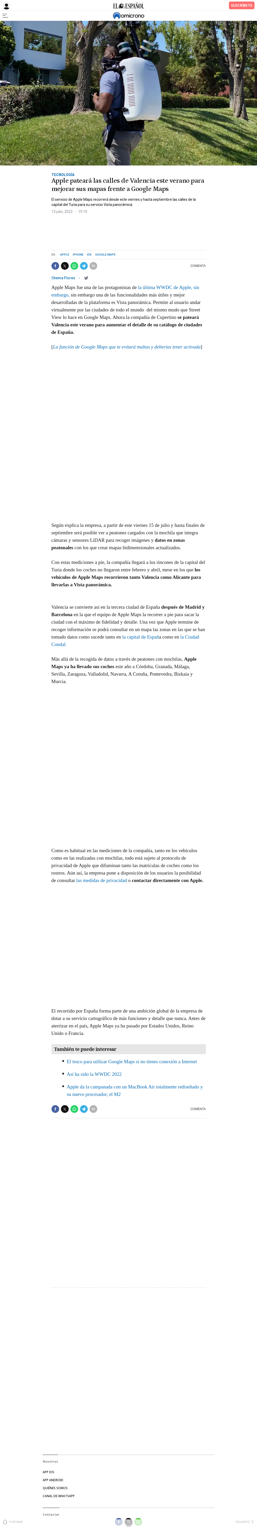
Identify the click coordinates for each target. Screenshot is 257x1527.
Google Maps (105, 254)
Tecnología (62, 175)
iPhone (78, 254)
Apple (64, 254)
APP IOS (48, 1472)
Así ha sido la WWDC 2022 (94, 1074)
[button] (55, 266)
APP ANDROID (53, 1480)
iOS (89, 254)
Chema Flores (63, 278)
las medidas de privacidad (101, 880)
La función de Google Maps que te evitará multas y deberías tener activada (127, 347)
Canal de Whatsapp (59, 1496)
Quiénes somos (55, 1488)
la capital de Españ (140, 637)
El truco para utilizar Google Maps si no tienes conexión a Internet (132, 1061)
